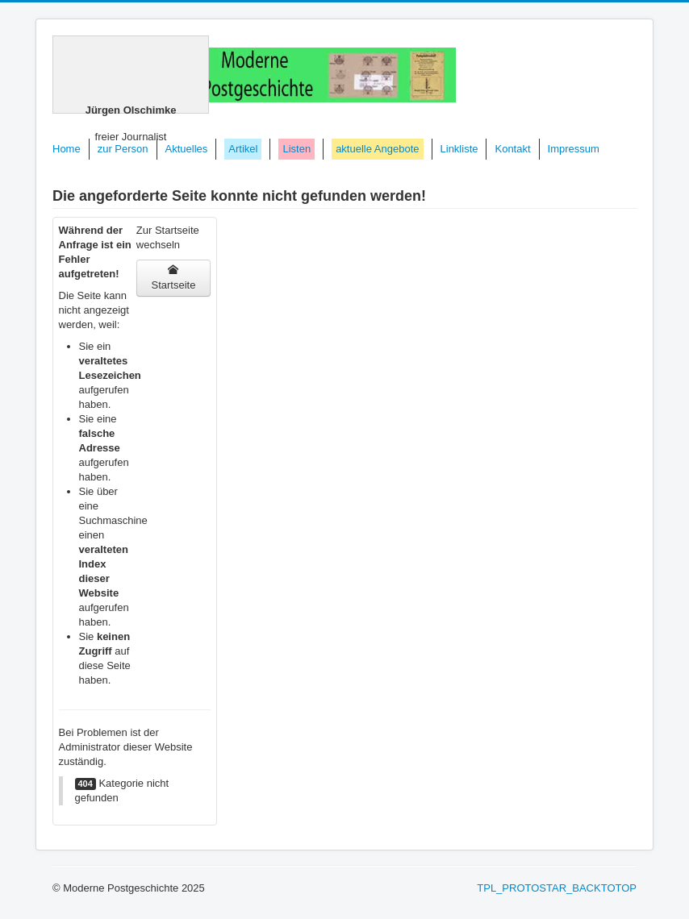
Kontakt (512, 149)
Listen (296, 149)
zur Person (123, 149)
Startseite (173, 277)
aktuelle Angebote (377, 149)
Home (66, 149)
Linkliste (459, 149)
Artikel (242, 149)
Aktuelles (186, 149)
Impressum (573, 149)
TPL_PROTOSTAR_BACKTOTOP (557, 888)
